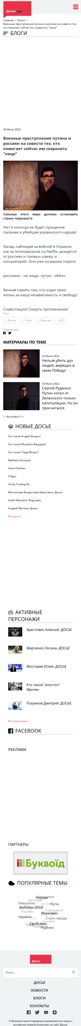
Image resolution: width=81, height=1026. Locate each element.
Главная (8, 20)
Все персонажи (18, 721)
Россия (12, 320)
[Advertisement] (40, 81)
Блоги (21, 20)
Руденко (46, 320)
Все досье (14, 516)
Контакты (39, 1006)
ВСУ (62, 320)
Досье (39, 982)
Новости (39, 990)
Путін (28, 320)
